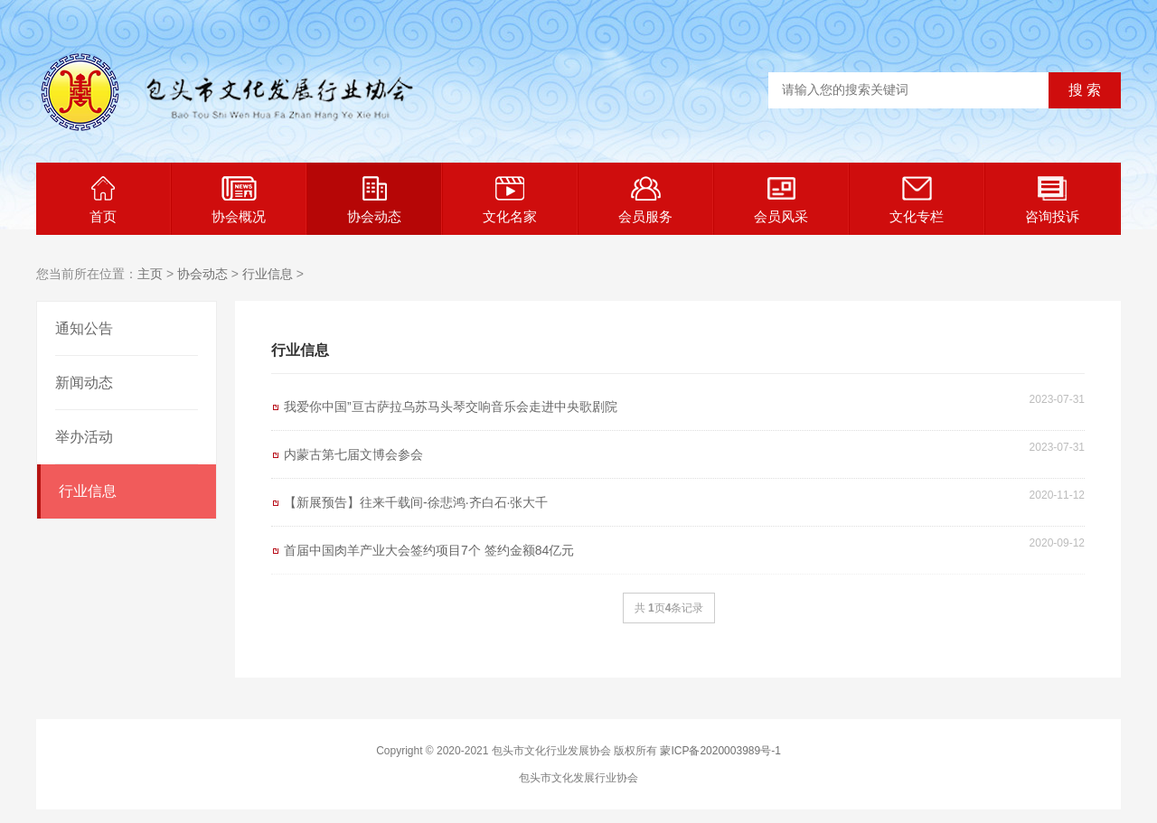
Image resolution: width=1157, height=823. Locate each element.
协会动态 (374, 200)
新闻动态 (84, 382)
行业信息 (267, 274)
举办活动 (84, 436)
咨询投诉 (1052, 200)
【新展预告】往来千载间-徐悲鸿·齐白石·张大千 (416, 502)
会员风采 (781, 200)
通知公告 (84, 328)
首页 (103, 200)
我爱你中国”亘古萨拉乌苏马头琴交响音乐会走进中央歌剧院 (450, 406)
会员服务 (645, 200)
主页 (150, 274)
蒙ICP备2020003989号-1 (720, 750)
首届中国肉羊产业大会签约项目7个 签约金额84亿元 (429, 550)
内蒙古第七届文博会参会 (353, 454)
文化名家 (510, 200)
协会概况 (239, 200)
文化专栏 (916, 200)
